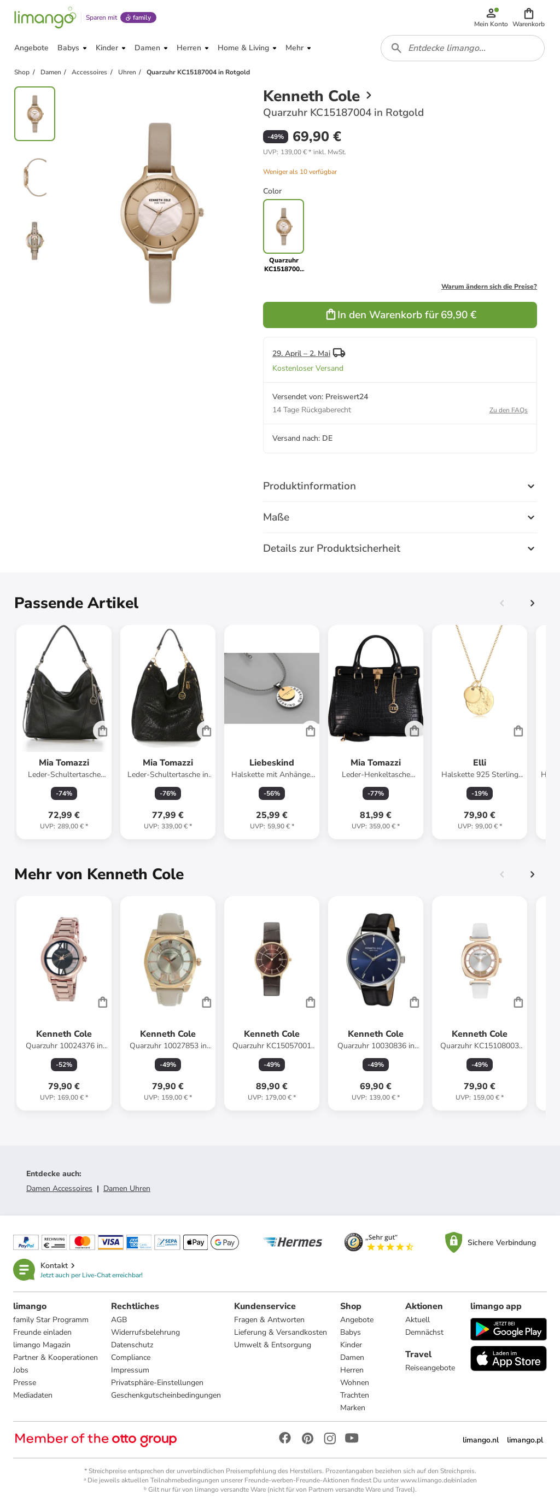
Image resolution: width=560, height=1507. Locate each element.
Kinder (351, 1345)
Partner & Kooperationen (55, 1357)
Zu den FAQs (508, 410)
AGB (119, 1320)
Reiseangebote (430, 1368)
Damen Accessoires (59, 1188)
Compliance (130, 1357)
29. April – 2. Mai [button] (301, 353)
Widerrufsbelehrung (145, 1332)
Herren (352, 1370)
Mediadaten (32, 1395)
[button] (528, 17)
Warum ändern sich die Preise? (489, 286)
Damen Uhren (126, 1188)
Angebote (357, 1320)
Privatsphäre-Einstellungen (157, 1382)
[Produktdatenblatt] (64, 732)
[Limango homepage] (45, 17)
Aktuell (417, 1320)
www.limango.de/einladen (438, 1480)
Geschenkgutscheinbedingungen (166, 1395)
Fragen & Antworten (269, 1320)
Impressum (130, 1370)
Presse (24, 1382)
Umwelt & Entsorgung (272, 1345)
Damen (352, 1357)
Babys (350, 1332)
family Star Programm (51, 1320)
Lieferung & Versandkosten (280, 1332)
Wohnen (354, 1382)
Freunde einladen (42, 1332)
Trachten (354, 1395)
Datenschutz (132, 1345)
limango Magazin (42, 1345)
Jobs (20, 1370)
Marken (352, 1408)
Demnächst (424, 1332)
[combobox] (462, 48)
